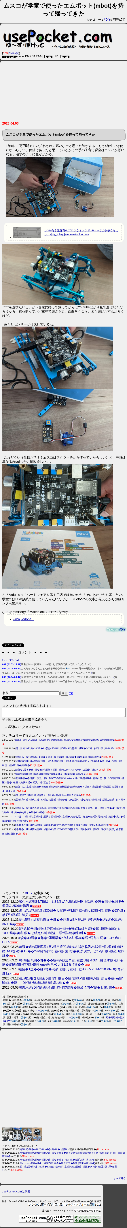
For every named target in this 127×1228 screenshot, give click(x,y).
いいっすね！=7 (10, 660)
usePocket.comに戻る (16, 1193)
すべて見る (120, 1180)
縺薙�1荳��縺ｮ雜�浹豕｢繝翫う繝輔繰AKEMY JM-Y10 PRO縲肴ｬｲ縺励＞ (57, 771)
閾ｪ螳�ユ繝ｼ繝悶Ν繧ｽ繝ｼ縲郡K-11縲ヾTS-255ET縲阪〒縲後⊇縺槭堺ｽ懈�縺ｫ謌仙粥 (62, 826)
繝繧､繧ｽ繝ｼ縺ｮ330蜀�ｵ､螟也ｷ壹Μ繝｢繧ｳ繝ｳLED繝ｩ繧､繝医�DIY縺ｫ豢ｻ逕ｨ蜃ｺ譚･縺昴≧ (64, 750)
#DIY (107, 19)
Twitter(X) (14, 53)
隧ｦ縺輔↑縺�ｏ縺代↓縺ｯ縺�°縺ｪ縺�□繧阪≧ (44, 1151)
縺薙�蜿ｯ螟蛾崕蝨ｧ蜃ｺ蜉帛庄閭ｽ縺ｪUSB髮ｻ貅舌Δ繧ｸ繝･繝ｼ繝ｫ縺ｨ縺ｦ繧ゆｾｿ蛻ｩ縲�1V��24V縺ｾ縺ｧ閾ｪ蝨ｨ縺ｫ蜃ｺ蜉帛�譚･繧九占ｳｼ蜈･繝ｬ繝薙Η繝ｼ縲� (63, 953)
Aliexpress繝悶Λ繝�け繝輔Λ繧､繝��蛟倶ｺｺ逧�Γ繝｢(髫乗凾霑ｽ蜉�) (57, 1164)
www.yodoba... (23, 619)
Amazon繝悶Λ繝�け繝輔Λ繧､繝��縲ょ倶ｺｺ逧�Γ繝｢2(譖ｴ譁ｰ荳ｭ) (57, 1161)
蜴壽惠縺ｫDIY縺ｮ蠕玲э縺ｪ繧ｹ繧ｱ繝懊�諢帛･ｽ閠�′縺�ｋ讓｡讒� (50, 775)
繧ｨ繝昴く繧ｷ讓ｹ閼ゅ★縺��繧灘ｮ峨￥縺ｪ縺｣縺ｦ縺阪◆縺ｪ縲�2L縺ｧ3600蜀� (58, 758)
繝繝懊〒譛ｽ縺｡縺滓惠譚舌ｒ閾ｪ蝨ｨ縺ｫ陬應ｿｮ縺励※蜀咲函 (48, 797)
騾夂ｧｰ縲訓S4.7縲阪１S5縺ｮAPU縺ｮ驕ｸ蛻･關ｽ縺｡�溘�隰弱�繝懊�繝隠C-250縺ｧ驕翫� (64, 741)
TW (38, 1012)
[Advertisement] (63, 92)
